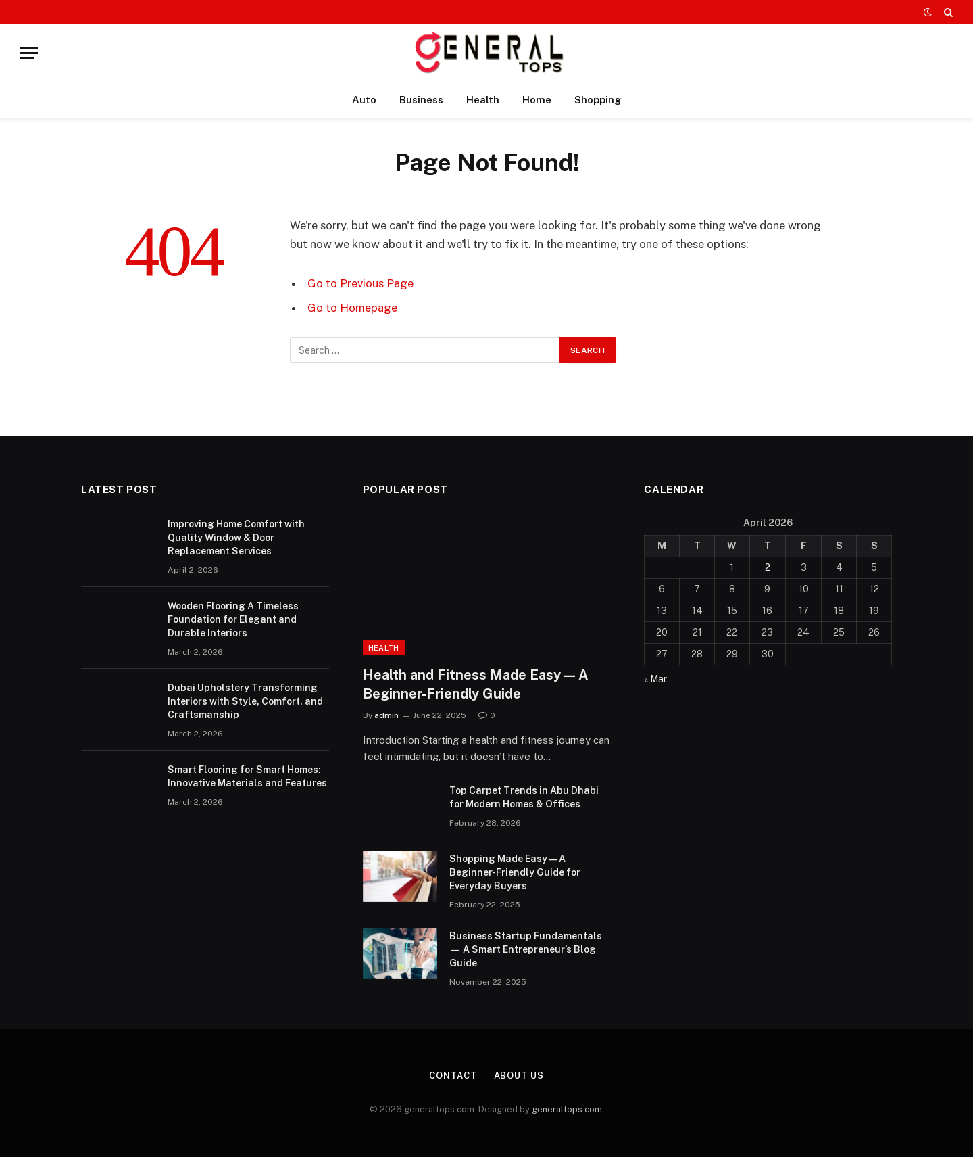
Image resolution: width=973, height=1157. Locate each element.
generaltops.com (567, 1109)
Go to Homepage (352, 307)
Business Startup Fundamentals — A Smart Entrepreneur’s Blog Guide (525, 949)
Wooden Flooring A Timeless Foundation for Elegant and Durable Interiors (233, 619)
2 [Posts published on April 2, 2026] (767, 567)
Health (482, 99)
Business (421, 99)
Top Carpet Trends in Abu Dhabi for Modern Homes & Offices (524, 797)
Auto (364, 99)
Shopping (597, 99)
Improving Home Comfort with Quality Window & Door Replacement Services (236, 538)
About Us (519, 1075)
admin (386, 715)
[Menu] (29, 53)
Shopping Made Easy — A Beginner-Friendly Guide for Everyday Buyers (514, 872)
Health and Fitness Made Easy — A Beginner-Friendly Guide (476, 684)
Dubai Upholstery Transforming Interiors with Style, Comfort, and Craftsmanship (245, 701)
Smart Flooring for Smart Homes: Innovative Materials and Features (247, 776)
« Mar (655, 679)
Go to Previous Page (360, 283)
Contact (452, 1075)
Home (536, 99)
